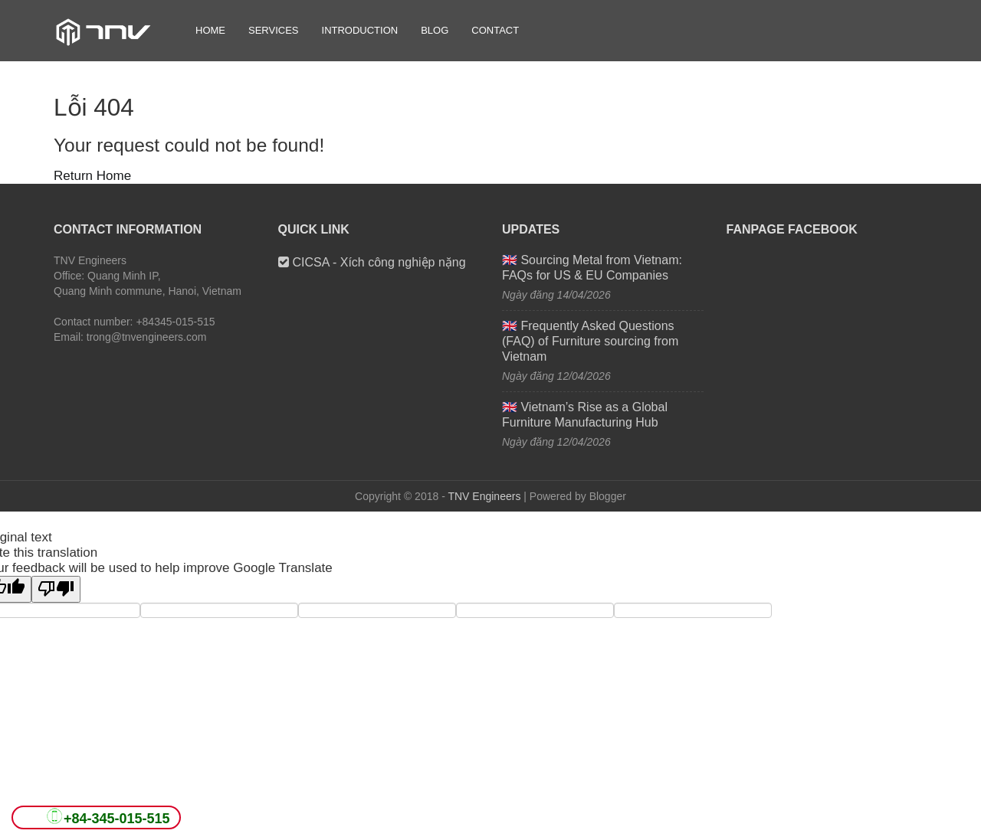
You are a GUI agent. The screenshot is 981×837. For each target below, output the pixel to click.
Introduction (360, 30)
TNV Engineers (484, 496)
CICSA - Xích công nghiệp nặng (372, 262)
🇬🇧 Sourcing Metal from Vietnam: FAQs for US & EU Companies (592, 267)
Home (210, 30)
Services (273, 30)
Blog (434, 30)
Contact (495, 30)
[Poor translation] (55, 589)
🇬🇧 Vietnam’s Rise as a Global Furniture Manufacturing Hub (585, 415)
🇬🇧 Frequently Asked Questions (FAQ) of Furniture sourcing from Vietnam (590, 341)
